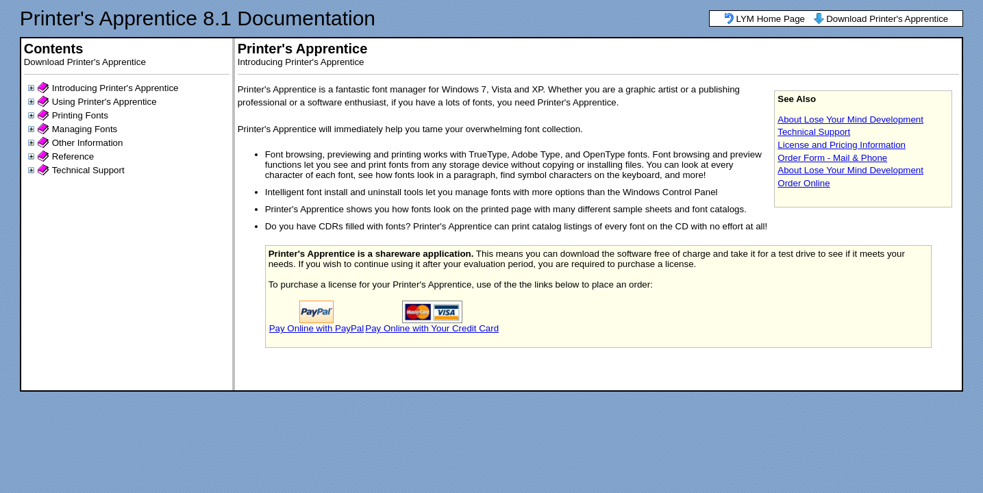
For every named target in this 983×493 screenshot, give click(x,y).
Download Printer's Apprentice (887, 19)
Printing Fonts (80, 115)
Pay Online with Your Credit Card (432, 328)
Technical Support (88, 170)
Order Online (803, 183)
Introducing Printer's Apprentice (115, 88)
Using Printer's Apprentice (104, 102)
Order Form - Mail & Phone (832, 158)
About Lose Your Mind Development (850, 119)
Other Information (87, 143)
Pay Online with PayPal (316, 328)
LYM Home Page (771, 19)
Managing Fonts (85, 129)
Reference (73, 156)
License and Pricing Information (841, 145)
